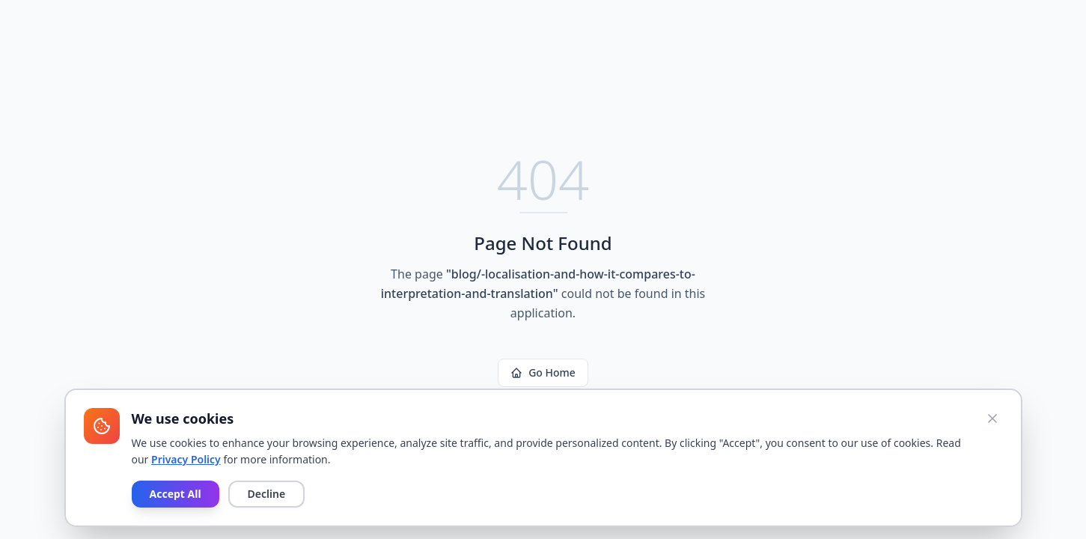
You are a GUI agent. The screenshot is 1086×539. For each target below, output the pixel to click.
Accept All (175, 494)
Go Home (543, 372)
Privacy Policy (186, 459)
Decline (267, 494)
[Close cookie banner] (992, 418)
